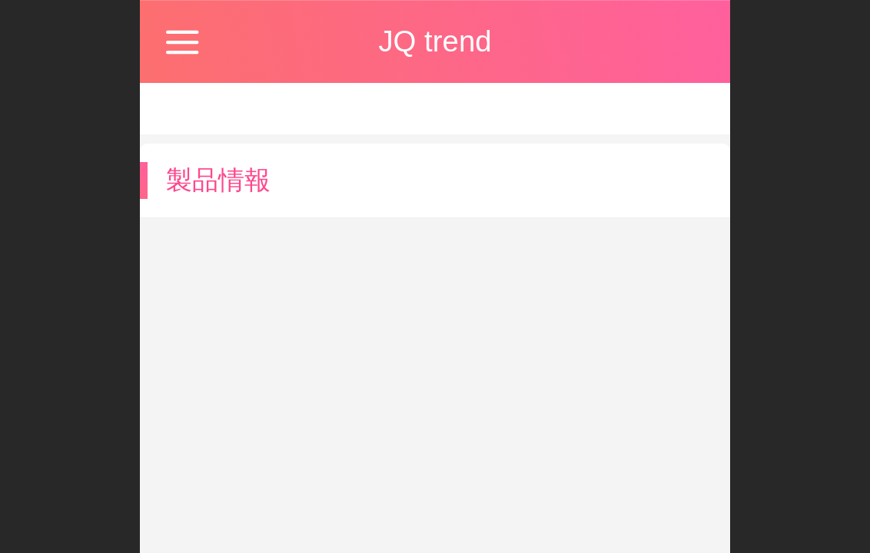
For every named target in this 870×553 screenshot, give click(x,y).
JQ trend (434, 41)
